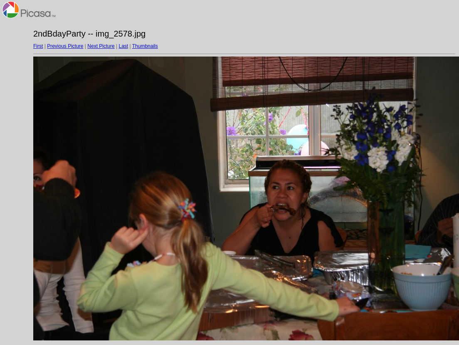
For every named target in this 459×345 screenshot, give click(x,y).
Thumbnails (145, 46)
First (38, 46)
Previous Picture (65, 46)
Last (123, 46)
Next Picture (100, 46)
